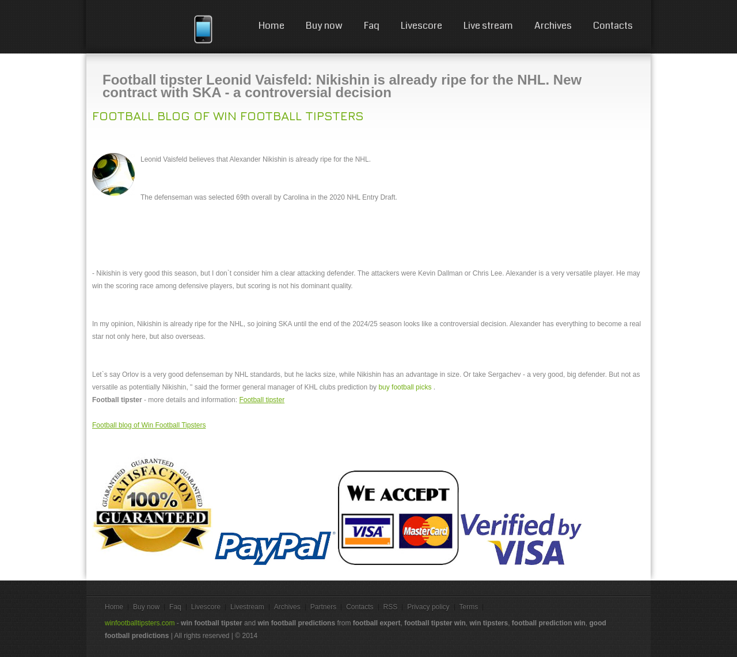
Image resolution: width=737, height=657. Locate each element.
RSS (390, 607)
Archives (553, 25)
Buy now (324, 25)
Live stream (488, 25)
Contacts (613, 25)
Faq (371, 25)
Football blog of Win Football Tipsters (228, 115)
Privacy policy (428, 607)
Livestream (247, 607)
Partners (323, 607)
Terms (468, 607)
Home (271, 25)
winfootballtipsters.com (139, 623)
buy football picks (404, 387)
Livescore (421, 25)
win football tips (145, 28)
